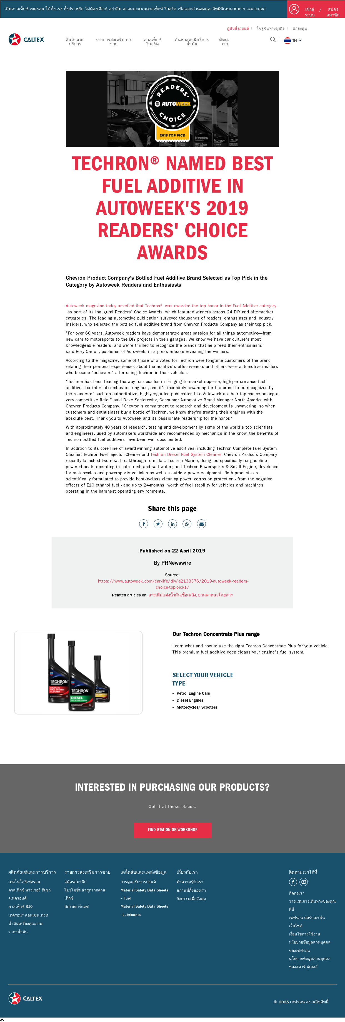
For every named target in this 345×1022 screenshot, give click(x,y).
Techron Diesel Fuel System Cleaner (186, 454)
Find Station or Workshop (173, 830)
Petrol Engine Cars (193, 693)
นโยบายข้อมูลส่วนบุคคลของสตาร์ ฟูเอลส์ (310, 963)
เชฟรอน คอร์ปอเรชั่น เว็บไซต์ (307, 922)
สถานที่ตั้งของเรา (191, 890)
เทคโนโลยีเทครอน (24, 882)
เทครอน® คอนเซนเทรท (28, 915)
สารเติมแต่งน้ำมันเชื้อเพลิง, (173, 595)
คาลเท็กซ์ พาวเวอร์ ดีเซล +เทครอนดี (29, 894)
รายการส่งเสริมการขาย (114, 42)
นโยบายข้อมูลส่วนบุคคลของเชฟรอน (310, 946)
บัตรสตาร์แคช (76, 907)
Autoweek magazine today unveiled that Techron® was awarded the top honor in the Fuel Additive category (171, 305)
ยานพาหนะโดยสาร (215, 595)
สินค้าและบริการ (75, 42)
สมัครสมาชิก (75, 882)
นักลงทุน (299, 28)
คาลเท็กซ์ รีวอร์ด (153, 42)
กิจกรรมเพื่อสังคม (191, 899)
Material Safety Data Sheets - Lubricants (144, 910)
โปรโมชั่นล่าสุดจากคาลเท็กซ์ (84, 894)
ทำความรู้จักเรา (190, 882)
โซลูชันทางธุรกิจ (271, 28)
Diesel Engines (190, 700)
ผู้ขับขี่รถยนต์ (238, 28)
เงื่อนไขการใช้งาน (304, 934)
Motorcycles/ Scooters (197, 707)
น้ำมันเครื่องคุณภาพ (25, 924)
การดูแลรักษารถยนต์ (138, 882)
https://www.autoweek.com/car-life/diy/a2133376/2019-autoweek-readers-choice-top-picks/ (172, 584)
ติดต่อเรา (225, 42)
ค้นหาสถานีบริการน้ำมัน (192, 42)
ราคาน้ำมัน (18, 932)
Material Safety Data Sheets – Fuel (144, 894)
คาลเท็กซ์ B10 (20, 907)
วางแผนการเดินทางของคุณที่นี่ (312, 905)
